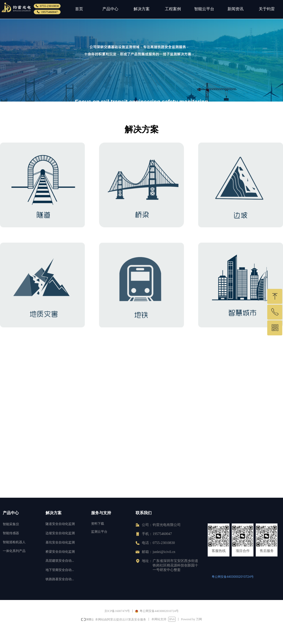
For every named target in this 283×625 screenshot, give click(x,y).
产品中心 (110, 9)
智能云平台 (204, 9)
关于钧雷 (267, 9)
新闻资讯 (235, 9)
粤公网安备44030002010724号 (233, 576)
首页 (79, 9)
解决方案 (142, 9)
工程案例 (173, 9)
